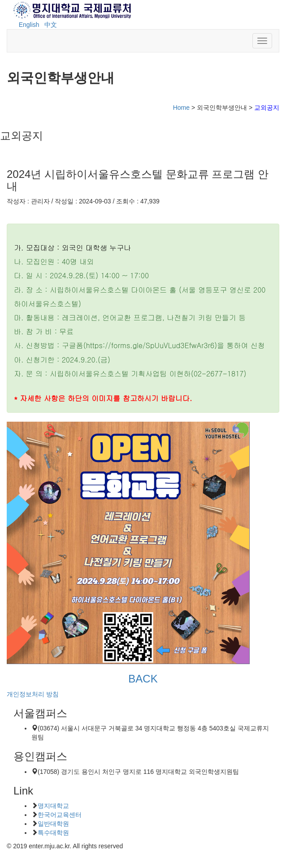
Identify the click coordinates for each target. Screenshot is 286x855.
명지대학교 (53, 805)
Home (181, 107)
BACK (143, 679)
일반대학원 (53, 823)
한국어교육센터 (60, 814)
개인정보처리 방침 (33, 694)
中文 (50, 24)
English (29, 24)
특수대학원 (53, 832)
